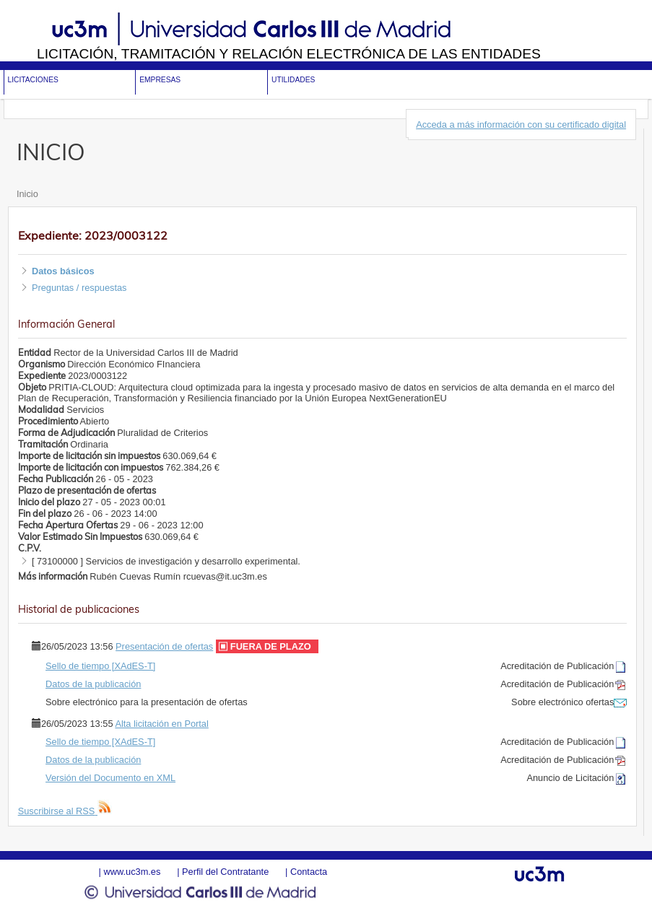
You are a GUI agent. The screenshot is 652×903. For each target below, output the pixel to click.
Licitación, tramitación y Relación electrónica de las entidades (289, 54)
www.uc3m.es (131, 871)
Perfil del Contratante (225, 871)
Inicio (27, 193)
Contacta (308, 871)
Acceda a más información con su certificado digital (521, 124)
